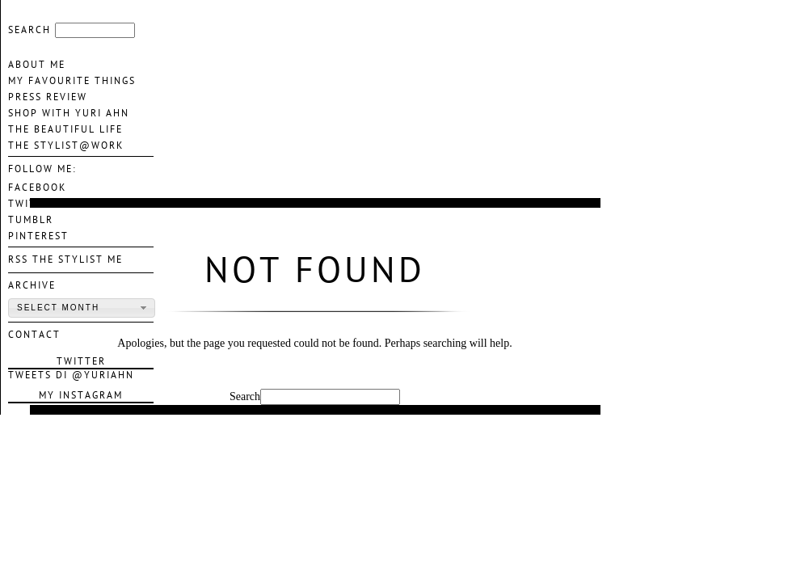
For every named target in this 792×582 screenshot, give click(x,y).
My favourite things (72, 80)
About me (36, 64)
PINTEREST (38, 236)
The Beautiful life (65, 129)
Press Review (47, 97)
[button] (81, 308)
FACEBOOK (37, 187)
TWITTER (32, 203)
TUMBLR (30, 220)
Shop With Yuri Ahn (68, 113)
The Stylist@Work (66, 145)
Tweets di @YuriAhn (71, 375)
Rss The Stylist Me (65, 259)
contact (34, 334)
